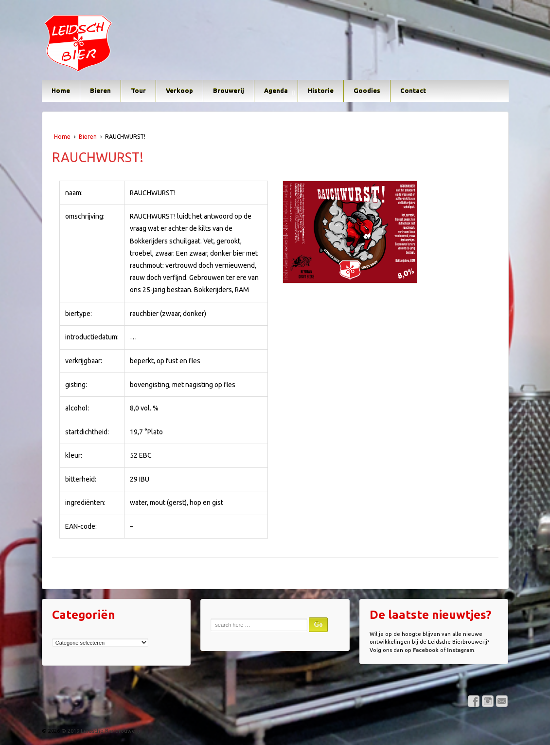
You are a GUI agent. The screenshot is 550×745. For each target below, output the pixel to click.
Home (61, 90)
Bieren (100, 90)
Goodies (367, 90)
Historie (321, 90)
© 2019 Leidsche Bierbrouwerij (100, 731)
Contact (413, 90)
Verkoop (179, 90)
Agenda (276, 90)
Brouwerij (228, 90)
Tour (138, 90)
